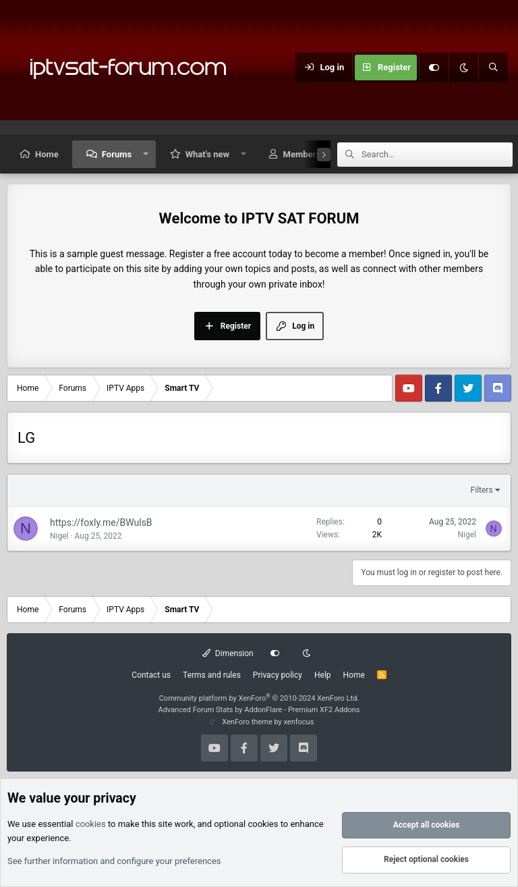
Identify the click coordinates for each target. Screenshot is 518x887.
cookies (91, 824)
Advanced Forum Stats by (258, 709)
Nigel (59, 536)
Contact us (151, 675)
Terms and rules (212, 675)
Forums (117, 154)
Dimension (227, 653)
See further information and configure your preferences (114, 861)
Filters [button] (482, 490)
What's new (207, 154)
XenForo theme (247, 722)
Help (322, 675)
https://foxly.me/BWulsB (101, 522)
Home (47, 154)
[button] (146, 154)
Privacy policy (277, 675)
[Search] (493, 67)
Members (301, 154)
